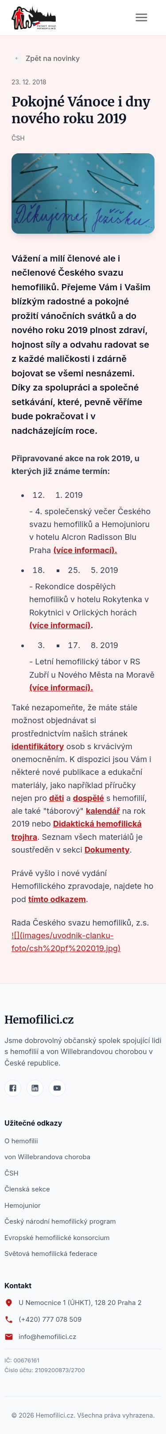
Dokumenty (107, 849)
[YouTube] (57, 1088)
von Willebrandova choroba (47, 1157)
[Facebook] (12, 1088)
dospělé (88, 798)
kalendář (103, 811)
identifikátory (38, 746)
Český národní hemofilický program (60, 1221)
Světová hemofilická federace (50, 1253)
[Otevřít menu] (141, 17)
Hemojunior (22, 1205)
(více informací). (85, 550)
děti (56, 798)
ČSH (11, 1173)
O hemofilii (21, 1141)
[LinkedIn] (35, 1088)
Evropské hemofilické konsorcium (57, 1237)
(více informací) (60, 625)
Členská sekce (27, 1189)
